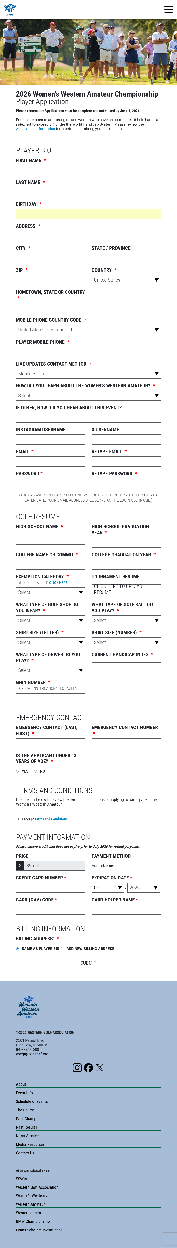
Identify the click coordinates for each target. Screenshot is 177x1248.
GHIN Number (49, 685)
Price (22, 856)
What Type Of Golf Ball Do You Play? (122, 608)
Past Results (26, 1127)
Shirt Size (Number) (117, 633)
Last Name (30, 182)
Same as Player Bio (37, 948)
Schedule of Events (32, 1101)
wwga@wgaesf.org (32, 1054)
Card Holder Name (115, 900)
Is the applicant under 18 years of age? (46, 759)
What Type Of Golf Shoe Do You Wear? (47, 608)
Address (28, 226)
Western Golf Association (37, 1187)
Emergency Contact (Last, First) (46, 730)
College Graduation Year (124, 555)
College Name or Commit (47, 555)
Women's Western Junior (36, 1195)
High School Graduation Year (120, 530)
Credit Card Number (41, 878)
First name (31, 160)
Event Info (24, 1092)
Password (29, 474)
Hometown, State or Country (50, 295)
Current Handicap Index (122, 655)
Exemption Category (44, 579)
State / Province (111, 248)
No (39, 771)
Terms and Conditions (51, 819)
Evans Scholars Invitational (39, 1230)
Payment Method (111, 856)
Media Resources (30, 1144)
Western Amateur (30, 1204)
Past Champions (30, 1118)
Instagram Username (41, 430)
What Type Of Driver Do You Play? (48, 658)
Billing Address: (37, 939)
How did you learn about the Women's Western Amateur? (85, 386)
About (21, 1084)
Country (104, 270)
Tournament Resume (116, 577)
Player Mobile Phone (42, 342)
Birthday (28, 204)
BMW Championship (33, 1221)
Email (25, 452)
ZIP (22, 270)
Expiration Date (112, 878)
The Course (25, 1110)
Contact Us (25, 1152)
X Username (105, 430)
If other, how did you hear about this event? (69, 408)
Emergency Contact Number (125, 730)
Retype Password (114, 474)
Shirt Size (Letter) (40, 633)
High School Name (39, 527)
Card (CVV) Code (36, 900)
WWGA (21, 1178)
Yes (22, 771)
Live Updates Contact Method (53, 364)
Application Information (35, 128)
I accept (42, 819)
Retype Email (109, 452)
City (23, 248)
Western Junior (28, 1212)
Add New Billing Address (87, 948)
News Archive (27, 1135)
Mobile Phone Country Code (51, 320)
